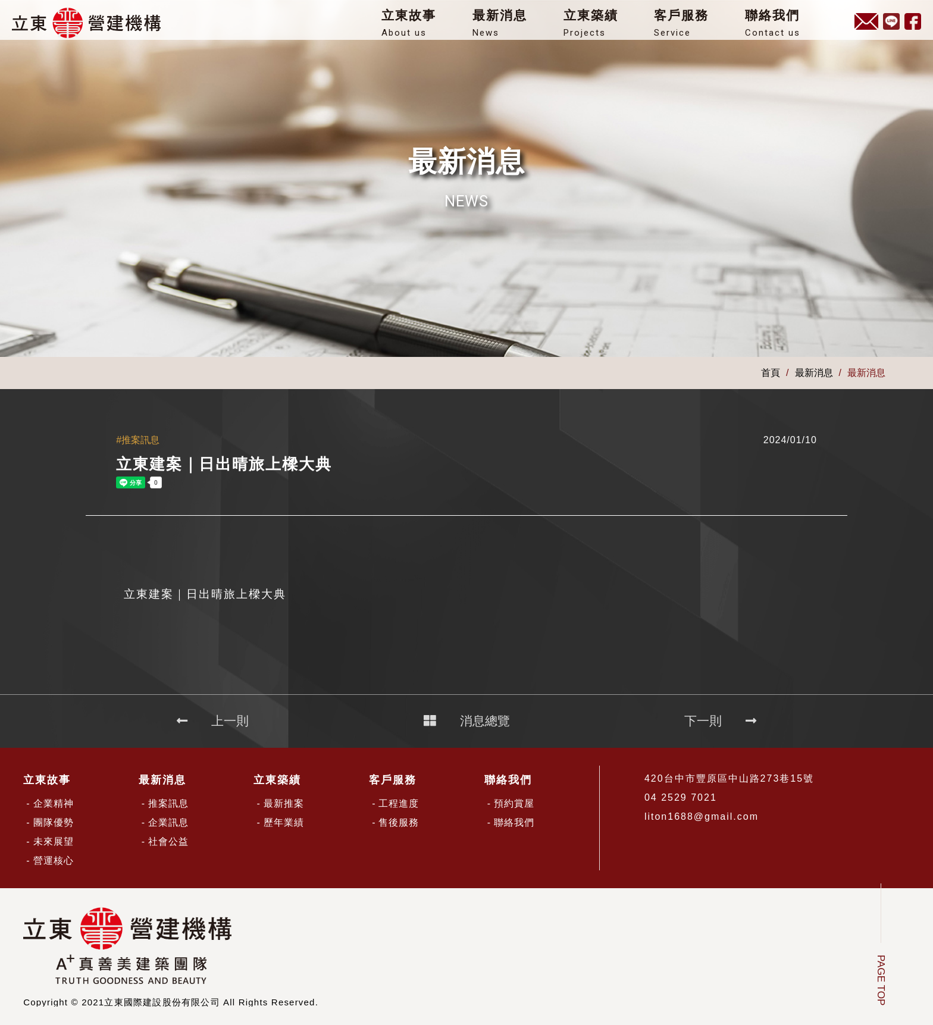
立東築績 (602, 26)
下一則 (720, 721)
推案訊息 (168, 803)
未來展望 (53, 841)
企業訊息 (168, 822)
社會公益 (168, 841)
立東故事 (420, 26)
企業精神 (53, 803)
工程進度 (398, 803)
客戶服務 (692, 26)
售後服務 (398, 822)
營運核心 (53, 860)
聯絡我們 (783, 26)
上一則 (213, 721)
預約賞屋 (514, 803)
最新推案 (284, 803)
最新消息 (511, 26)
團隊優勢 (53, 822)
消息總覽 (467, 721)
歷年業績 (284, 822)
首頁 (770, 373)
